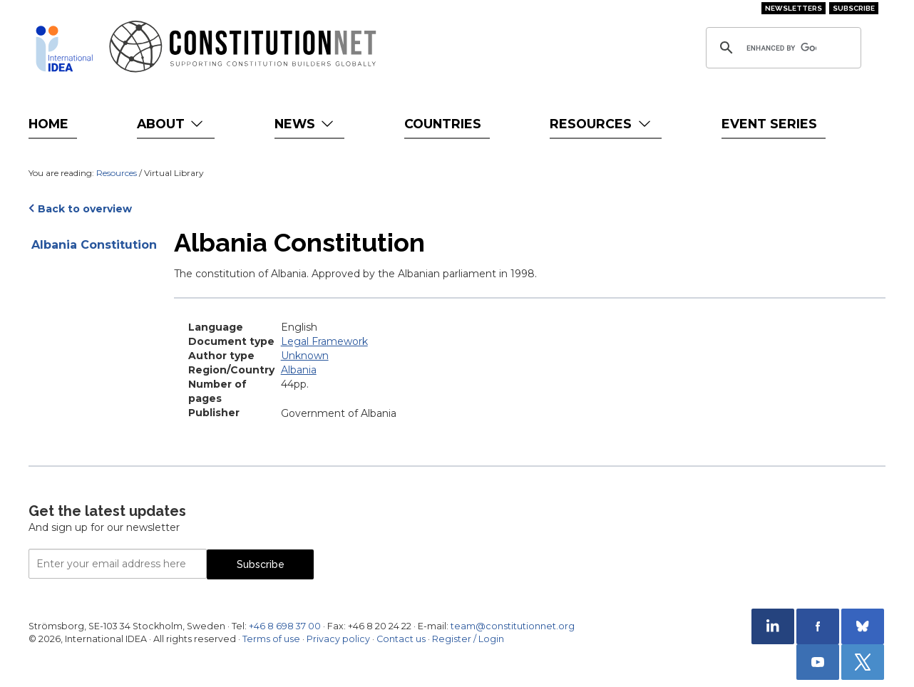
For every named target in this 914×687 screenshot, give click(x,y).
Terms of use (271, 639)
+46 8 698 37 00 (285, 626)
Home (48, 123)
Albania (299, 369)
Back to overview (85, 208)
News (305, 123)
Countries (442, 123)
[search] (781, 47)
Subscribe (854, 8)
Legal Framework (324, 341)
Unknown (305, 355)
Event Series (769, 123)
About (171, 123)
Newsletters (793, 8)
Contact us (401, 639)
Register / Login (468, 639)
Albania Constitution (94, 245)
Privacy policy (338, 639)
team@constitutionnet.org (513, 626)
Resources (601, 123)
